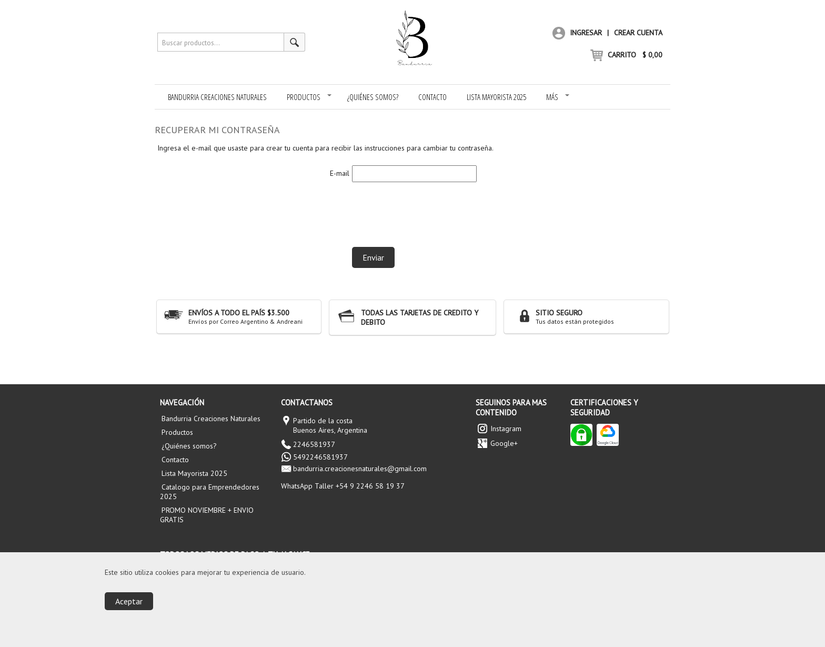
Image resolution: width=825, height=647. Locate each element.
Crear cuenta (638, 32)
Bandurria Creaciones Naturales (217, 97)
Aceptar (129, 601)
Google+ (504, 443)
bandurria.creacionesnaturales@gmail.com (360, 468)
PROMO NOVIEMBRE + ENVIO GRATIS (207, 514)
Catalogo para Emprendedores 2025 (209, 491)
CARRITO (626, 54)
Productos (309, 97)
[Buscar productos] (294, 42)
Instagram (505, 428)
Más (557, 97)
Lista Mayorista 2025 (496, 97)
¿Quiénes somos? (372, 97)
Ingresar (577, 32)
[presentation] (432, 210)
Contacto (432, 97)
